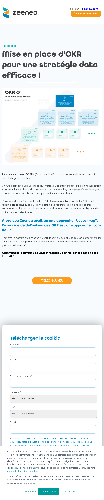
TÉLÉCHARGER (52, 280)
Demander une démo (86, 13)
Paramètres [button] (30, 492)
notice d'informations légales (22, 471)
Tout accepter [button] (48, 492)
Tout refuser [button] (70, 492)
